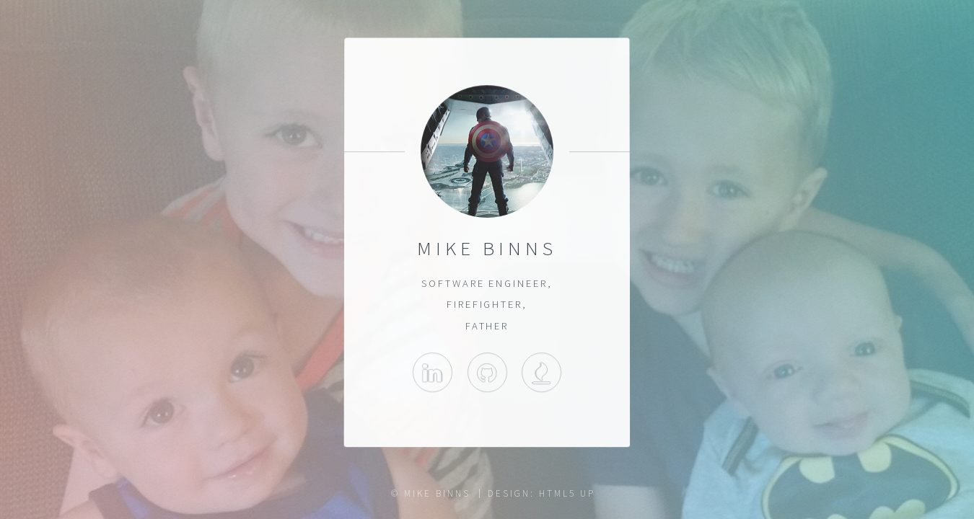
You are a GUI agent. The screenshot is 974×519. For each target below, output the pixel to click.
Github (486, 372)
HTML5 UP (567, 493)
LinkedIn (432, 372)
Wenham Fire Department (541, 372)
